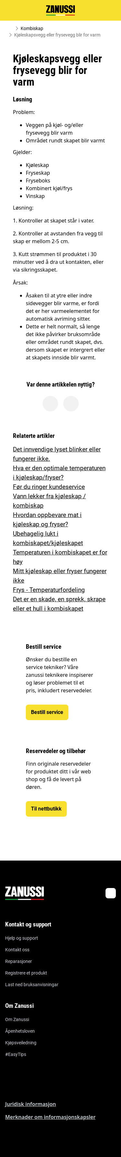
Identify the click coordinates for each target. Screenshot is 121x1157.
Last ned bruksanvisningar (31, 984)
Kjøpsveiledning (20, 1042)
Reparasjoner (18, 961)
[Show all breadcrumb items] (10, 28)
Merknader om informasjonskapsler (50, 1117)
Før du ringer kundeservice (49, 487)
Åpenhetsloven (20, 1031)
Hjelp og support (21, 938)
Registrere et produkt (26, 973)
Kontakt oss (17, 949)
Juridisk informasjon (30, 1104)
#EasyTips (15, 1054)
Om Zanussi (17, 1019)
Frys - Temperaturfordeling (49, 590)
